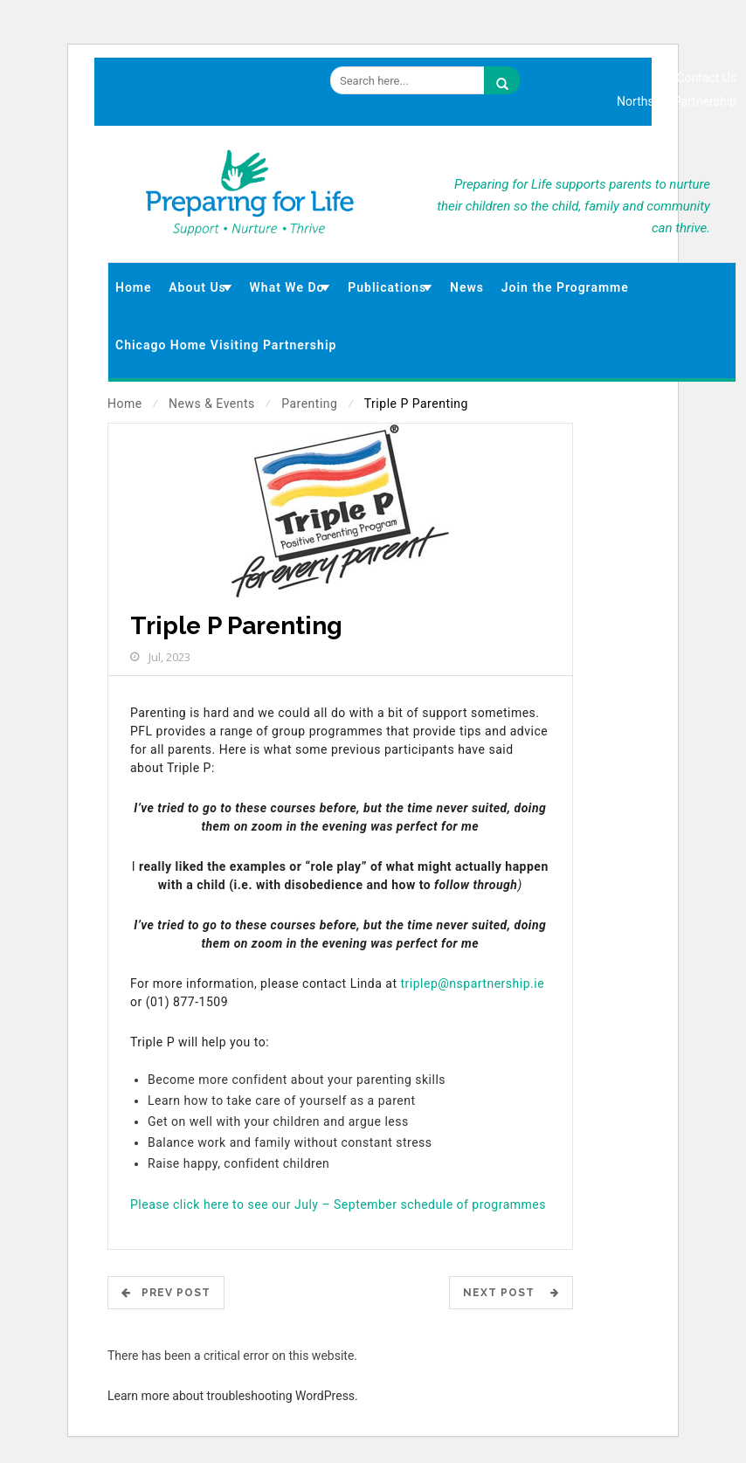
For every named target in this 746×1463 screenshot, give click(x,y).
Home (124, 404)
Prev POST (166, 1293)
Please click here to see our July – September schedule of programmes (338, 1204)
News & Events (212, 404)
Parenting (309, 404)
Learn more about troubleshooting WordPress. (232, 1396)
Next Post (511, 1293)
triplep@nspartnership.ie (473, 983)
